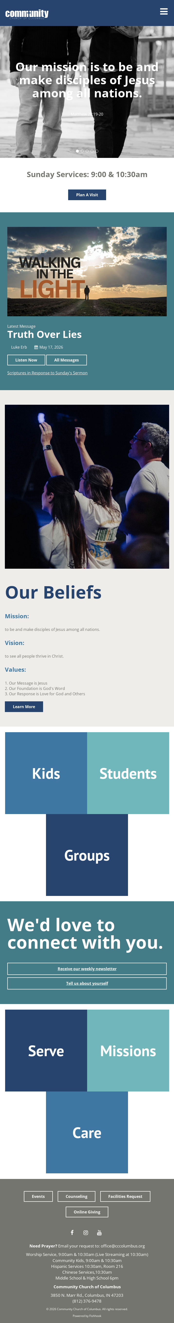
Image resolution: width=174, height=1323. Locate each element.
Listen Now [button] (26, 360)
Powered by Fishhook (87, 1316)
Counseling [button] (76, 1196)
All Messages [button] (66, 360)
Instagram (87, 1232)
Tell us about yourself (87, 983)
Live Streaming (111, 1254)
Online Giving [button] (87, 1212)
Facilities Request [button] (125, 1196)
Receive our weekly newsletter (87, 968)
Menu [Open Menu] (164, 11)
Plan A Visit (87, 195)
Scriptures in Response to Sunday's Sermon (47, 373)
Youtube (101, 1232)
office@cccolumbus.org (123, 1246)
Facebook (73, 1232)
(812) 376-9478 (87, 1301)
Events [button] (38, 1196)
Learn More (24, 706)
